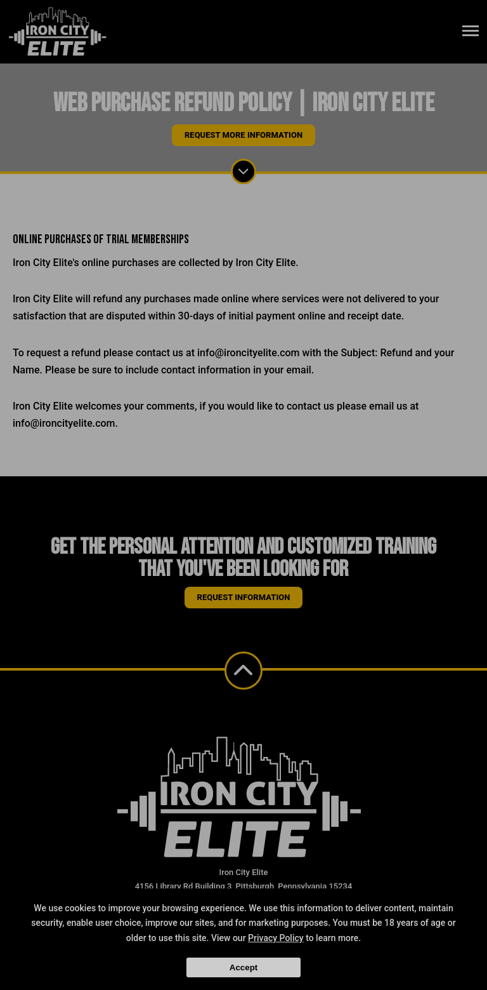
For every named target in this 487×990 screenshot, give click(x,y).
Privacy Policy (276, 938)
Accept (243, 967)
